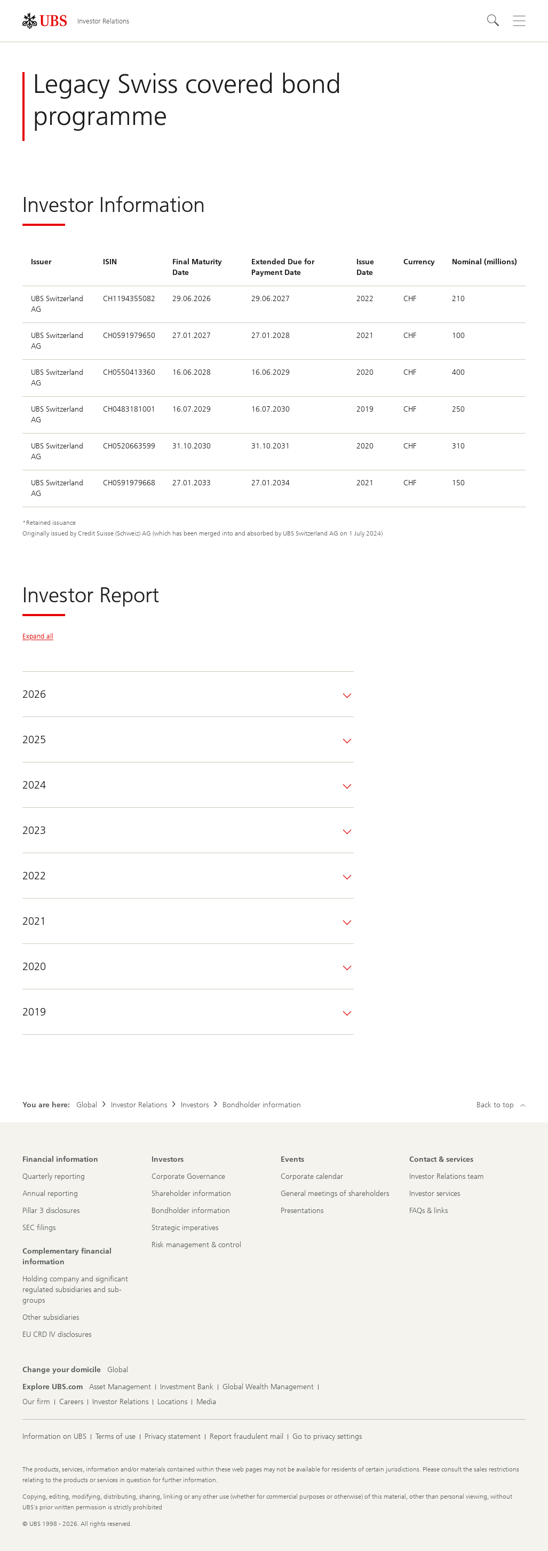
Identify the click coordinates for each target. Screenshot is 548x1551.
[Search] (493, 20)
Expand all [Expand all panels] (37, 636)
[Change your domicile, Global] (117, 1370)
